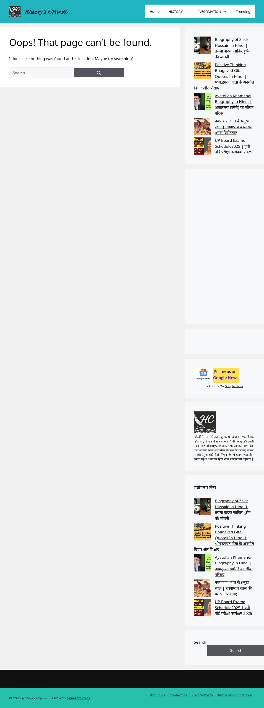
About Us (157, 695)
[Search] (99, 72)
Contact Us (178, 695)
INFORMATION (214, 11)
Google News (234, 386)
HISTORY (180, 11)
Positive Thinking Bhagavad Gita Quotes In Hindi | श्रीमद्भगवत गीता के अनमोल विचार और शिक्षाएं (224, 76)
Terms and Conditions (235, 695)
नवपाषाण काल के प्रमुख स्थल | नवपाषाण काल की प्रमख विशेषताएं (233, 126)
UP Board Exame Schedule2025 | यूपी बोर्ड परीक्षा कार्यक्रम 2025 (233, 146)
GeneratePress (78, 698)
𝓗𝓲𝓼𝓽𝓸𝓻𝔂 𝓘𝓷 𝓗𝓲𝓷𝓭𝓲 (45, 11)
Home (154, 11)
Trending (243, 11)
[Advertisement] (224, 246)
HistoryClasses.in (218, 446)
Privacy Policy (202, 695)
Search (200, 642)
